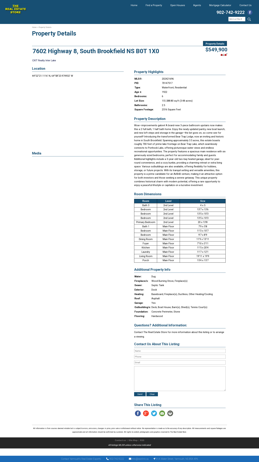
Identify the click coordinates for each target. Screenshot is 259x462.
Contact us (120, 440)
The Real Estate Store (128, 451)
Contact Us (246, 5)
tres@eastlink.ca (140, 458)
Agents (197, 5)
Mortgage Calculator (220, 5)
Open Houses (177, 5)
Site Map (133, 440)
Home (134, 5)
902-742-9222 (231, 12)
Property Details (215, 43)
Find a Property (154, 5)
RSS (142, 440)
